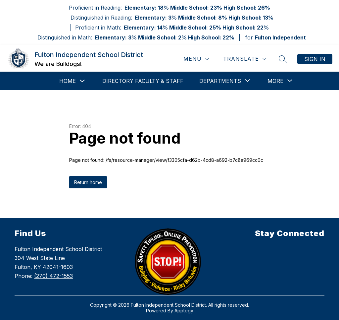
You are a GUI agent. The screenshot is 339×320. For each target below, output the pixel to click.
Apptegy (183, 310)
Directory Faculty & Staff (142, 81)
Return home (88, 182)
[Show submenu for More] (275, 81)
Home (67, 81)
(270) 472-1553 (53, 276)
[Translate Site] (244, 59)
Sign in (314, 59)
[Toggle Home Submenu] (82, 81)
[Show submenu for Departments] (220, 81)
